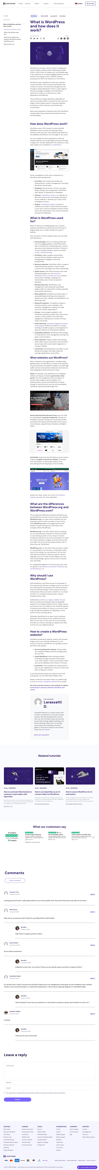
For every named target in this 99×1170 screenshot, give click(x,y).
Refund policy (82, 1160)
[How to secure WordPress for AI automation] (80, 776)
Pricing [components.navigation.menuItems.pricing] (21, 3)
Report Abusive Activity (88, 1137)
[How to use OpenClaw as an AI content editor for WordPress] (49, 776)
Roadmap (58, 1139)
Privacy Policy (61, 1093)
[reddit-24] (91, 1156)
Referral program (60, 1137)
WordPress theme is (50, 195)
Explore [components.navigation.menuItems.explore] (38, 4)
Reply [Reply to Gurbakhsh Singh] (92, 979)
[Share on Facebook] (65, 38)
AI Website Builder (42, 1134)
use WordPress (56, 145)
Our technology (74, 1132)
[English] (79, 4)
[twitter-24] (85, 1156)
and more (45, 1160)
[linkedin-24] (75, 1156)
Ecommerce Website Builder (44, 1137)
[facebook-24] (78, 1156)
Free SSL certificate (27, 1139)
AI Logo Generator (42, 1139)
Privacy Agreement (72, 1160)
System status (60, 1145)
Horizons (39, 1129)
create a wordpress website (47, 682)
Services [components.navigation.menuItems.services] (28, 4)
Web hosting (7, 1129)
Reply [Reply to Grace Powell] (92, 945)
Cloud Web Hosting (9, 1139)
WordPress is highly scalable (49, 600)
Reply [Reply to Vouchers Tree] (92, 895)
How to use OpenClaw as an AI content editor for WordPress (47, 793)
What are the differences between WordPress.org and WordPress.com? (12, 39)
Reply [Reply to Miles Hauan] (92, 912)
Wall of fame (59, 1142)
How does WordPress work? (12, 29)
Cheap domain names (27, 1132)
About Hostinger (74, 1129)
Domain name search (27, 1129)
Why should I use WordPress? (9, 45)
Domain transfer (26, 1142)
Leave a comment (15, 880)
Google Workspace (8, 1150)
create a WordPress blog (43, 252)
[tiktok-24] (94, 1156)
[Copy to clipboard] (58, 38)
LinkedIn (47, 730)
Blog (71, 1134)
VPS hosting (7, 1134)
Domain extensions (27, 1145)
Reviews (58, 1132)
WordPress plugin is (49, 204)
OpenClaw (6, 1147)
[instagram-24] (81, 1156)
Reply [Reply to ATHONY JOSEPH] (92, 1014)
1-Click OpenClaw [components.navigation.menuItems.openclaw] (58, 3)
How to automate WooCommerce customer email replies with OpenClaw (18, 794)
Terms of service (91, 1160)
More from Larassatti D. (41, 735)
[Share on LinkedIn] (68, 38)
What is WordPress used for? (11, 33)
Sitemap (58, 1150)
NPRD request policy (60, 1160)
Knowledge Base (86, 1132)
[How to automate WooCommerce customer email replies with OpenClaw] (18, 776)
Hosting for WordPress (9, 1132)
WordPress (34, 16)
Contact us (85, 1134)
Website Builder (41, 1132)
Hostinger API (41, 1145)
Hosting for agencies (9, 1145)
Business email (7, 1137)
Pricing (58, 1129)
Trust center (59, 1147)
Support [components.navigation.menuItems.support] (47, 4)
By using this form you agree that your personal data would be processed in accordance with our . (36, 1093)
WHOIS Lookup (26, 1137)
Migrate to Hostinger (42, 1142)
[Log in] (90, 4)
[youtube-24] (88, 1156)
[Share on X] (61, 38)
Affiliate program (60, 1134)
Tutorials (84, 1129)
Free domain (25, 1134)
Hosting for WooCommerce (11, 1142)
